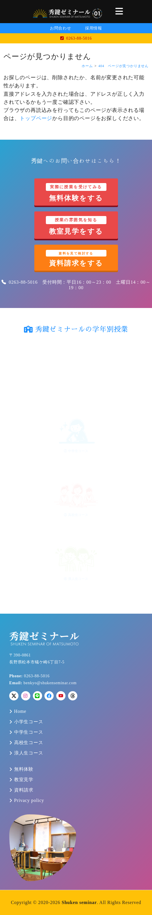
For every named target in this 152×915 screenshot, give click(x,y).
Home (20, 711)
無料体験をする (76, 192)
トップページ (36, 118)
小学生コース (28, 722)
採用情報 (93, 28)
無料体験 (23, 769)
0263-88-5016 (76, 38)
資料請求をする (76, 258)
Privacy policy (29, 800)
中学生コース (28, 732)
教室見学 (23, 779)
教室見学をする (76, 225)
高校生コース (28, 742)
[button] (119, 11)
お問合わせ (60, 28)
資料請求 (23, 790)
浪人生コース (28, 753)
